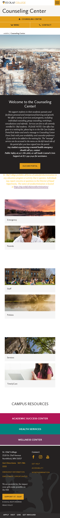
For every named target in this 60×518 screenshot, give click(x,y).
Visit (13, 515)
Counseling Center (30, 19)
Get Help (36, 464)
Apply (6, 515)
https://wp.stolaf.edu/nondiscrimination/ (31, 187)
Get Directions (9, 463)
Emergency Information (13, 472)
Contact (45, 25)
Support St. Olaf (13, 497)
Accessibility (37, 468)
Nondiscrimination (41, 472)
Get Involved (29, 515)
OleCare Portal (30, 166)
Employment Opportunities (15, 476)
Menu (15, 25)
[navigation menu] (57, 2)
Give (19, 515)
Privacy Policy (7, 505)
